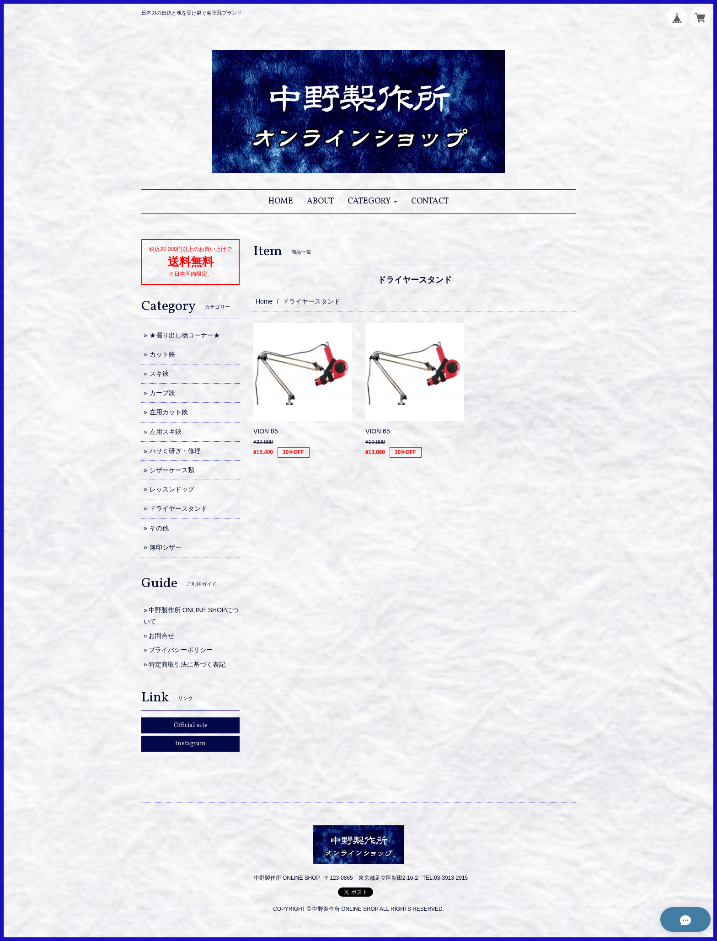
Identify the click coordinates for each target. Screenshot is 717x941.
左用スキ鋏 (166, 431)
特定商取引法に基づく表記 (187, 664)
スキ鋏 (159, 373)
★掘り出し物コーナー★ (185, 335)
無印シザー (166, 547)
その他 (159, 528)
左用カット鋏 (169, 412)
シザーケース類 (172, 470)
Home (264, 301)
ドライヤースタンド (178, 508)
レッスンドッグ (172, 489)
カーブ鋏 (162, 392)
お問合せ (161, 635)
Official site (191, 725)
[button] (372, 201)
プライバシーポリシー (181, 649)
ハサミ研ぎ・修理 (175, 450)
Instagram (190, 743)
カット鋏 (162, 354)
